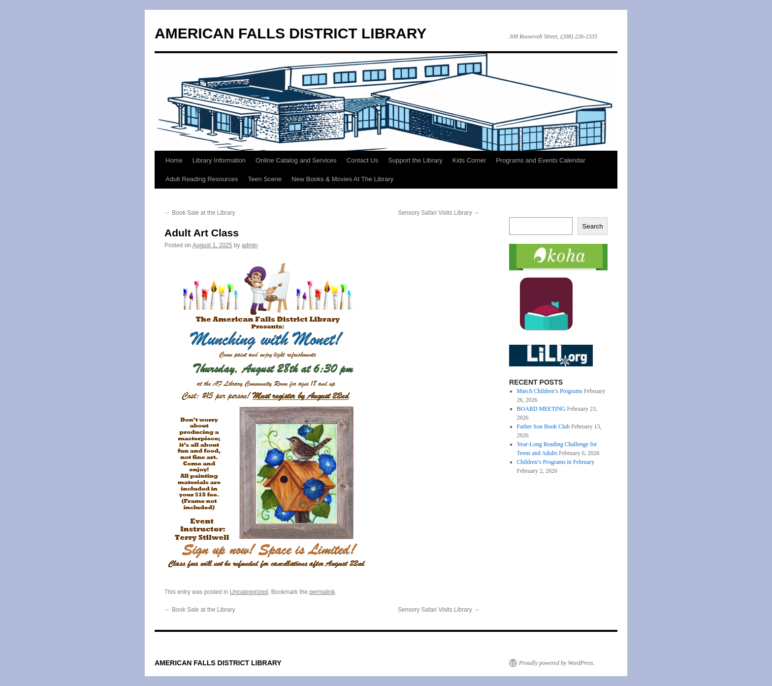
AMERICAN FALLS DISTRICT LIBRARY (290, 33)
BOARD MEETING (541, 408)
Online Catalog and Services (296, 160)
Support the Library (415, 160)
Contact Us (362, 160)
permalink (322, 591)
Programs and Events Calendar (540, 160)
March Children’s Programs (549, 391)
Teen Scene (265, 179)
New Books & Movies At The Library (342, 179)
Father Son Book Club (543, 426)
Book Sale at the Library (199, 212)
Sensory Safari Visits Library (439, 212)
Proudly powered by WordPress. (557, 662)
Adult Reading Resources (201, 179)
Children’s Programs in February (556, 461)
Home (174, 160)
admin (250, 245)
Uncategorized (249, 591)
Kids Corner (469, 160)
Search (592, 226)
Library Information (219, 160)
